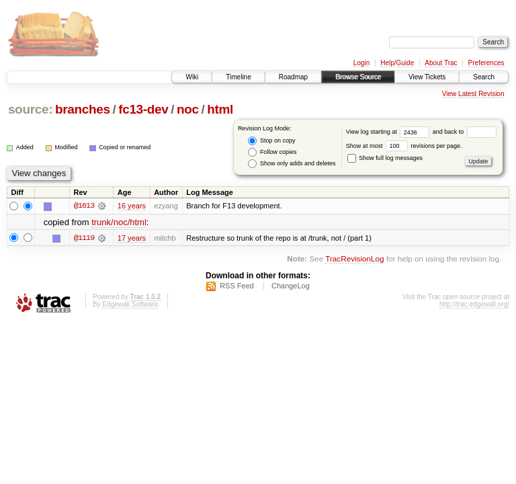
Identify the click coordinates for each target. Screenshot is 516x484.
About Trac (441, 63)
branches (82, 109)
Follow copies (272, 152)
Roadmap (293, 77)
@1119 (84, 238)
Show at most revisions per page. (404, 146)
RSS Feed (237, 286)
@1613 (84, 205)
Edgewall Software (130, 304)
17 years (132, 238)
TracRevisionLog (354, 258)
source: (30, 109)
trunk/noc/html (118, 222)
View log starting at (389, 131)
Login (361, 63)
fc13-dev (143, 109)
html (220, 109)
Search (483, 77)
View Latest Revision (473, 93)
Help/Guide (397, 63)
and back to (465, 131)
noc (188, 109)
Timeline (238, 77)
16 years (132, 206)
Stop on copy (271, 140)
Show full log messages (385, 158)
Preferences (486, 63)
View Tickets (426, 77)
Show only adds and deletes (291, 163)
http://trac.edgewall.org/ (474, 304)
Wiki (191, 77)
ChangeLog (290, 286)
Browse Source (358, 77)
